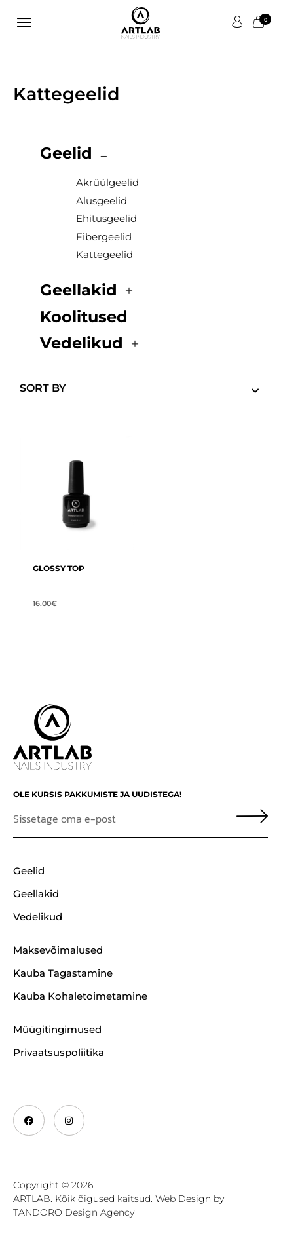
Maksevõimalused (58, 950)
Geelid (66, 152)
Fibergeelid (104, 237)
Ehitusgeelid (106, 218)
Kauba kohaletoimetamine (80, 996)
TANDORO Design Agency (73, 1212)
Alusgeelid (101, 201)
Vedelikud (81, 342)
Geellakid (78, 289)
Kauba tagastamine (63, 973)
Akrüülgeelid (107, 182)
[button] (24, 22)
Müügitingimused (57, 1029)
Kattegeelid (104, 254)
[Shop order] (140, 390)
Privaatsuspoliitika (58, 1052)
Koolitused (84, 316)
